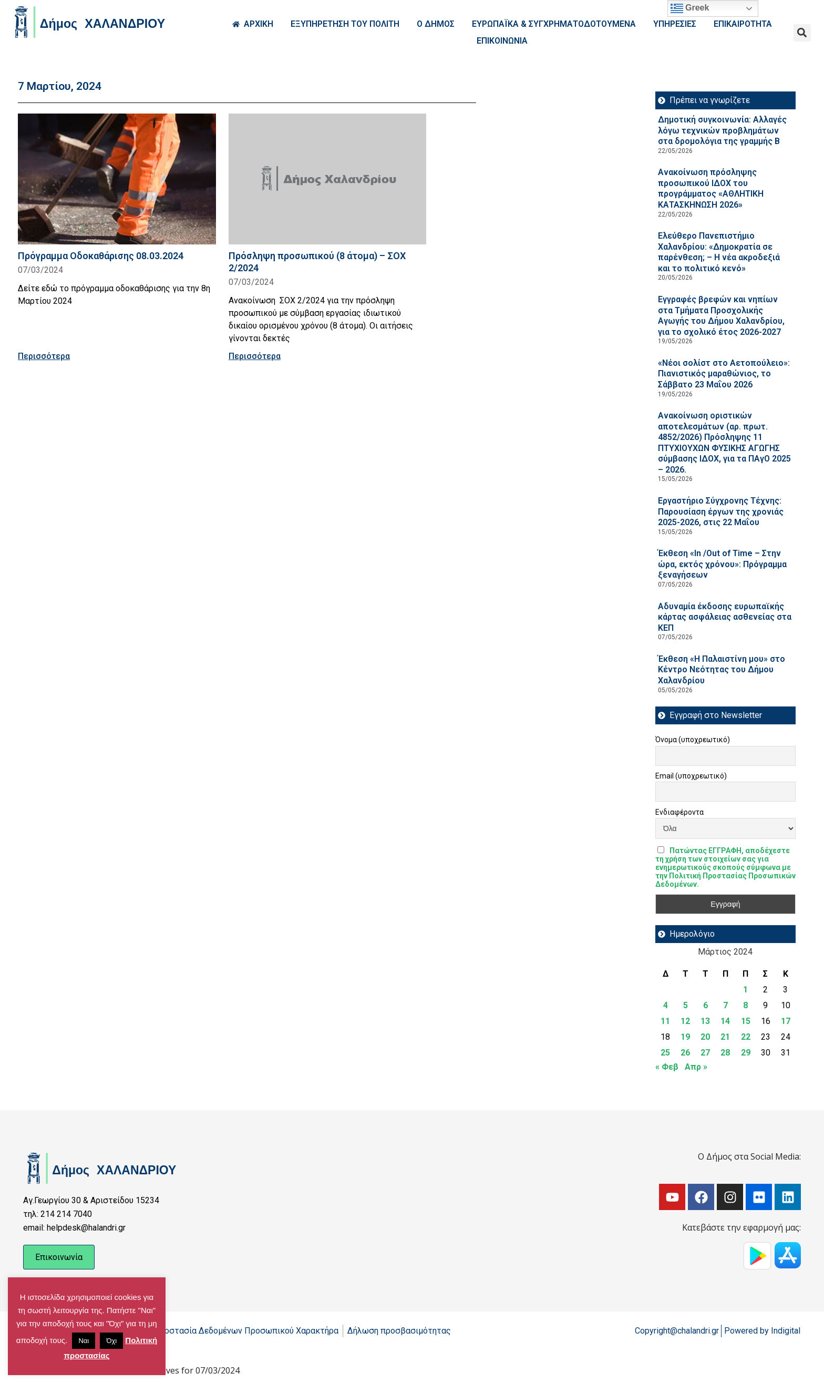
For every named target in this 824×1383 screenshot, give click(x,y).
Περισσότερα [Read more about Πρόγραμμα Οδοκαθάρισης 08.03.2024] (44, 356)
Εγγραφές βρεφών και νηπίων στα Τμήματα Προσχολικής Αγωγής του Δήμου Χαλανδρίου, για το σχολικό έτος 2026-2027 (721, 315)
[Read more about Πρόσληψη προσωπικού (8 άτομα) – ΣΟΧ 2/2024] (328, 179)
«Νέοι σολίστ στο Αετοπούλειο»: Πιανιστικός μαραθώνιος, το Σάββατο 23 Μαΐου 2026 (724, 374)
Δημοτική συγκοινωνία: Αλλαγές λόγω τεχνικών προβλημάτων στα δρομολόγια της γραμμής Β (722, 130)
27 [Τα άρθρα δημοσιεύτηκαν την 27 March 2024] (705, 1053)
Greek (690, 8)
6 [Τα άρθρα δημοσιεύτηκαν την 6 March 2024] (705, 1005)
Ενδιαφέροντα (679, 812)
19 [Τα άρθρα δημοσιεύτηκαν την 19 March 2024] (685, 1037)
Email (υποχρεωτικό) (691, 776)
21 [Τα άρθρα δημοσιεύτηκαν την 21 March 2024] (725, 1037)
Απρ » (696, 1067)
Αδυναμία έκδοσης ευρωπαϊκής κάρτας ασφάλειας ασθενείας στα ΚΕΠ (724, 617)
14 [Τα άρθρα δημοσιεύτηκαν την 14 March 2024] (725, 1021)
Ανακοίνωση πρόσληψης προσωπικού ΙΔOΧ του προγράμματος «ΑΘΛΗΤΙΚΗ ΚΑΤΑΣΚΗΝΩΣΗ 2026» (711, 188)
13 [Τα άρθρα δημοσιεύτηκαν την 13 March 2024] (705, 1021)
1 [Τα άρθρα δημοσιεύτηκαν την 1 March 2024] (745, 990)
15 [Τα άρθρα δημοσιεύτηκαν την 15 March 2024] (745, 1021)
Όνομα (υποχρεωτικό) (692, 739)
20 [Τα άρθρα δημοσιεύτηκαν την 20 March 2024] (705, 1037)
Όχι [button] (111, 1341)
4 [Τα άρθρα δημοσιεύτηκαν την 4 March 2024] (665, 1005)
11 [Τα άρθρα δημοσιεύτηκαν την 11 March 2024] (665, 1021)
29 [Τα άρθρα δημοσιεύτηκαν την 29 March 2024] (745, 1053)
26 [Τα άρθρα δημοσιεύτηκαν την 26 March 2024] (685, 1053)
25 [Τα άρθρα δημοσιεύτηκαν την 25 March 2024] (665, 1053)
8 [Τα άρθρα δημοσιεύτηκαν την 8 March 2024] (745, 1005)
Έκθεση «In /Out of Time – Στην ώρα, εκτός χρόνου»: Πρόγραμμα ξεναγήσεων (722, 564)
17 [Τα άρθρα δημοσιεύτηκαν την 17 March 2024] (785, 1021)
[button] (802, 33)
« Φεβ (666, 1067)
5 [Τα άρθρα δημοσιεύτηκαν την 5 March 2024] (685, 1005)
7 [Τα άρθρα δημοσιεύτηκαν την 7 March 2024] (725, 1005)
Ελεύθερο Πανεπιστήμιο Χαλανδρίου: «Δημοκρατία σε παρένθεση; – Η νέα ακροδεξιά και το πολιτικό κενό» (719, 252)
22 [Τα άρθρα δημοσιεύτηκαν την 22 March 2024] (745, 1037)
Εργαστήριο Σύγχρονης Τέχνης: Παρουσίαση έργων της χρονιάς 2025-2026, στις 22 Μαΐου (721, 511)
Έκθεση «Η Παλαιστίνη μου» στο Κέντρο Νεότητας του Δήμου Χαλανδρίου (721, 669)
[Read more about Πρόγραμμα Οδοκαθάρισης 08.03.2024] (117, 179)
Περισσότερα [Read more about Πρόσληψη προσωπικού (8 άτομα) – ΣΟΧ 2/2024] (255, 356)
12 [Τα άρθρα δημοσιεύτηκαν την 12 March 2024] (685, 1021)
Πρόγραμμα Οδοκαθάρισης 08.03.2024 (100, 255)
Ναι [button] (83, 1341)
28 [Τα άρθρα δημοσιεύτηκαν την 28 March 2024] (725, 1053)
